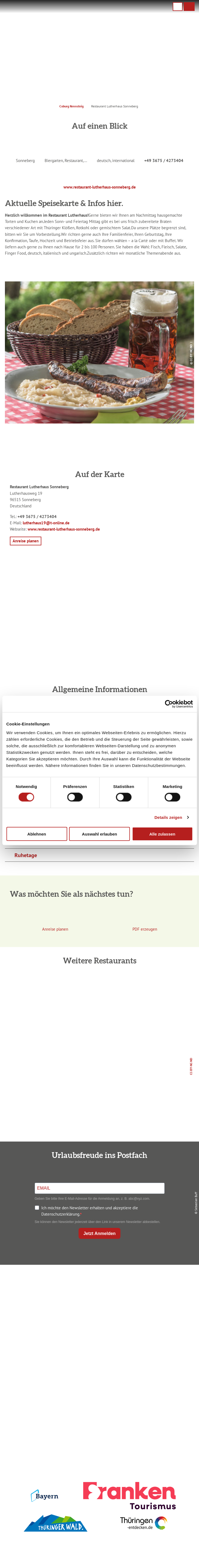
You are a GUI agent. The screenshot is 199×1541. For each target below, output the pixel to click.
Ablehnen (36, 833)
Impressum (98, 1427)
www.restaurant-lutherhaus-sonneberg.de (100, 187)
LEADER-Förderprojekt (98, 1463)
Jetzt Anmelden (99, 1233)
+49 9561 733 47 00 (103, 1313)
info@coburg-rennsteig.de (105, 1320)
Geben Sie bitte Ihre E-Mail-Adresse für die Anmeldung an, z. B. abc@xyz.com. (92, 1198)
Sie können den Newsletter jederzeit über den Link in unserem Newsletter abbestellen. (97, 1222)
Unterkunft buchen (98, 1378)
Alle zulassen (162, 833)
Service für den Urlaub (98, 1454)
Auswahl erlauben (99, 833)
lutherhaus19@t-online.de (46, 522)
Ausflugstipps (98, 1396)
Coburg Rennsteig (71, 106)
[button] (189, 6)
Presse (98, 1445)
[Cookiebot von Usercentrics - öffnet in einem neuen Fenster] (169, 704)
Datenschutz (98, 1436)
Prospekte (98, 1387)
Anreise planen (98, 1369)
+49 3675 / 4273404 (163, 160)
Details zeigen (168, 817)
